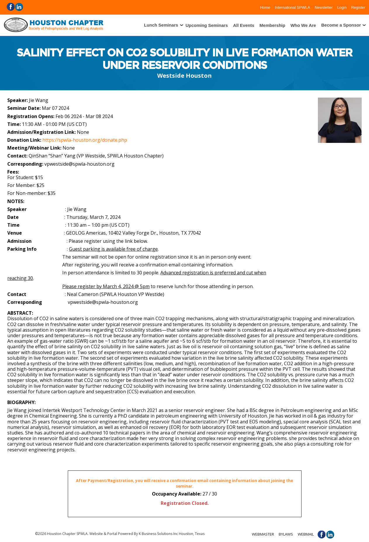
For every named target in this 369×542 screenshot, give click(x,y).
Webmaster (263, 534)
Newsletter (323, 7)
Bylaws (286, 534)
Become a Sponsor (341, 24)
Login (342, 7)
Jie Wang (38, 100)
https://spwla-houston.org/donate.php (84, 140)
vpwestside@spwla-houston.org (79, 164)
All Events (243, 24)
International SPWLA (292, 7)
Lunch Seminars (161, 24)
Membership (272, 24)
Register (358, 7)
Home (265, 7)
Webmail (306, 534)
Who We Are (303, 24)
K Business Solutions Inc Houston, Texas (172, 533)
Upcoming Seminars (207, 24)
